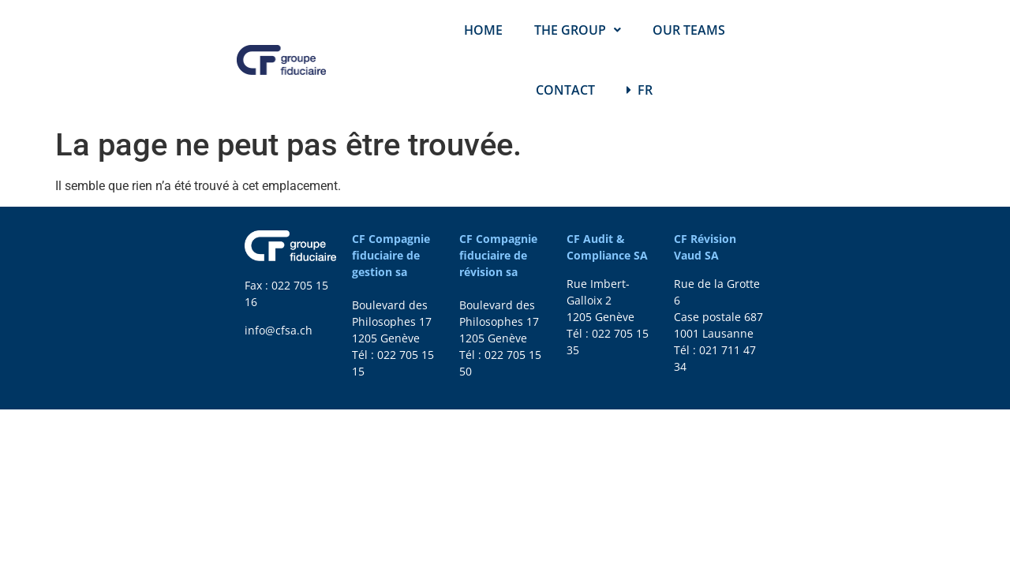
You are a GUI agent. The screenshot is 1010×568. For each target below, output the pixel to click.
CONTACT (565, 90)
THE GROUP (577, 30)
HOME (483, 30)
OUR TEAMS (689, 30)
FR (640, 90)
